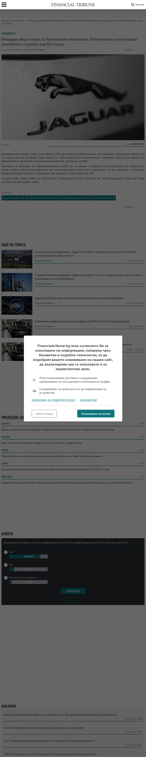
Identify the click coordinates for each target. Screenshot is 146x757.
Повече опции (44, 414)
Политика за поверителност (54, 400)
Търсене (137, 4)
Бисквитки (88, 400)
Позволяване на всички (95, 414)
